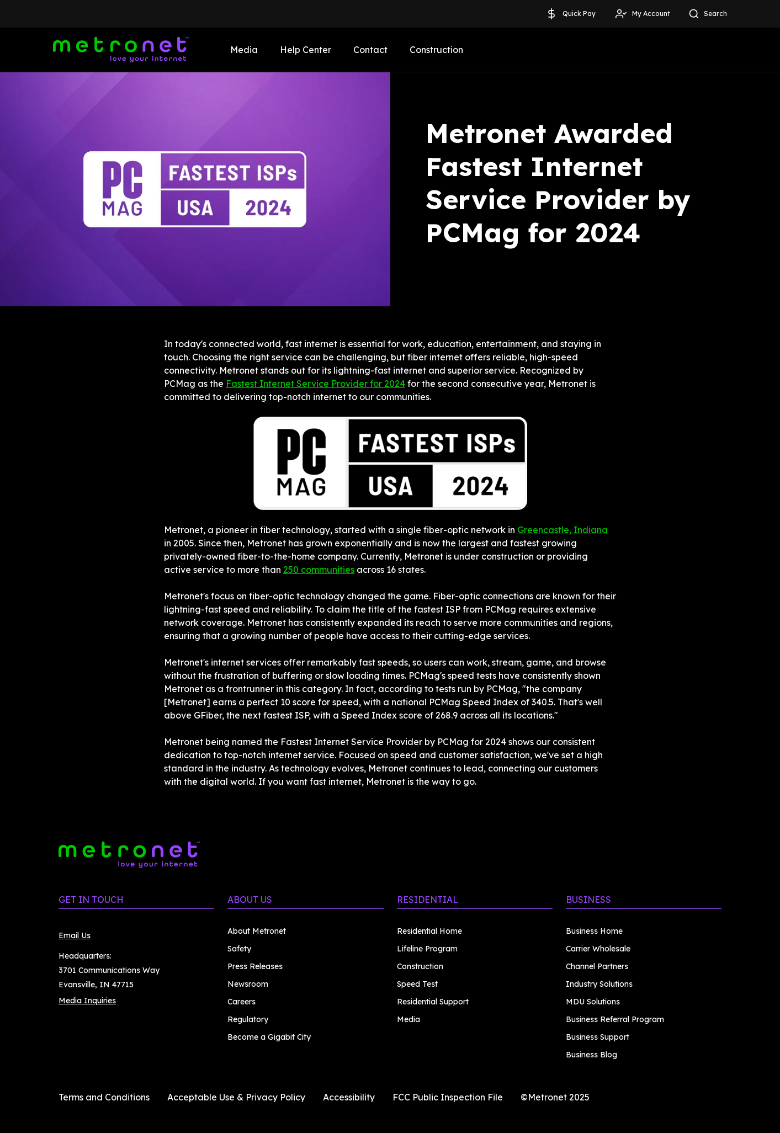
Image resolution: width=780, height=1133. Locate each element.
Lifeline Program (427, 949)
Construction (436, 49)
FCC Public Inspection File (447, 1097)
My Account (642, 13)
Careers (241, 1002)
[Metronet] (121, 49)
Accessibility (349, 1097)
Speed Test (417, 984)
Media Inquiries (87, 1001)
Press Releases (255, 966)
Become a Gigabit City (269, 1037)
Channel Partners (597, 966)
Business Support (597, 1037)
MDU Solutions (593, 1002)
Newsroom (247, 984)
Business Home (594, 931)
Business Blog (591, 1055)
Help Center (305, 49)
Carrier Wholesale (598, 949)
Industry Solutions (599, 984)
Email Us (75, 935)
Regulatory (247, 1019)
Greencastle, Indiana (562, 529)
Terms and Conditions (104, 1097)
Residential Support (433, 1002)
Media (244, 49)
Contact (370, 49)
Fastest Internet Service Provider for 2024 (315, 383)
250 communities (318, 569)
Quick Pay (570, 13)
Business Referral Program (615, 1019)
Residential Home (429, 931)
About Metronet (256, 931)
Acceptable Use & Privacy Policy (236, 1097)
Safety (239, 949)
